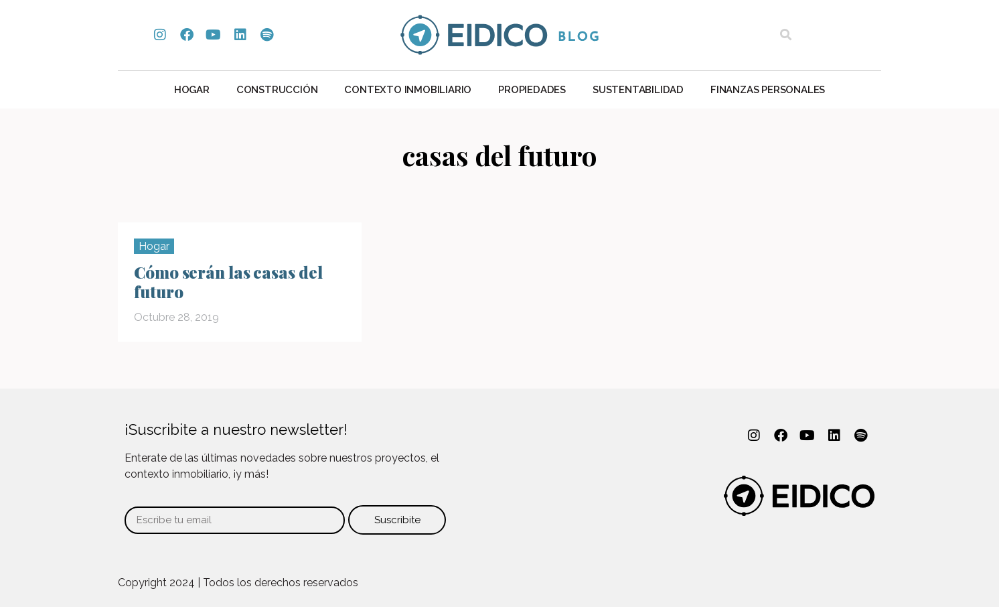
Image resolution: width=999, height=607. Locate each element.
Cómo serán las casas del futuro (228, 281)
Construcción (277, 90)
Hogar (192, 90)
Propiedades (532, 90)
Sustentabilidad (638, 90)
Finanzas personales (767, 90)
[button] (785, 35)
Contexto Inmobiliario (407, 90)
